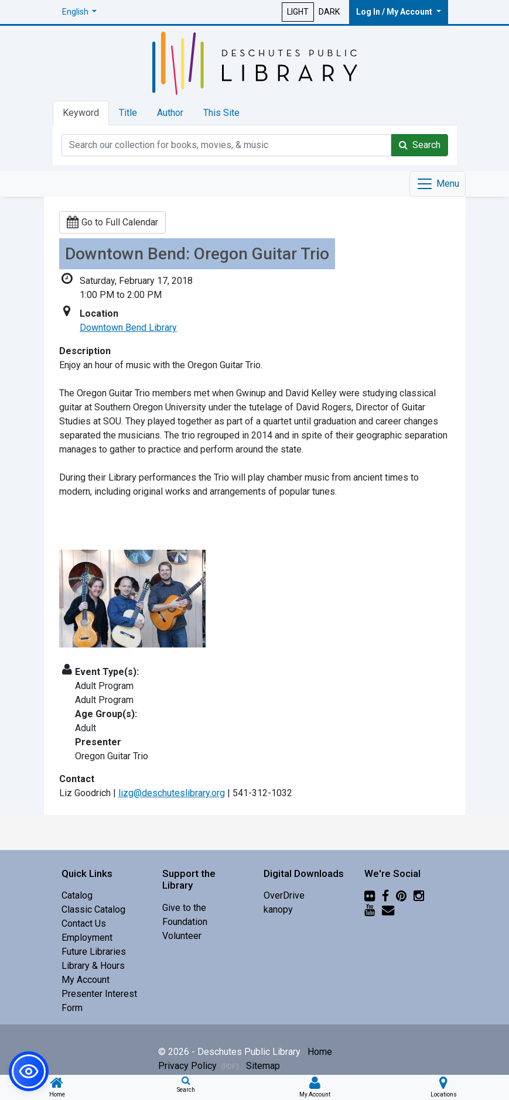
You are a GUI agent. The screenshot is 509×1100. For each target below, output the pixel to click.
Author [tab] (170, 112)
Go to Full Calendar (112, 222)
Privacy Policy (198, 1065)
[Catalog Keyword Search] (226, 145)
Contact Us (84, 923)
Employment (87, 937)
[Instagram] (419, 895)
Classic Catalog (93, 909)
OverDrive (284, 895)
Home (320, 1051)
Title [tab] (128, 112)
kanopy (278, 909)
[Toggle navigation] (437, 184)
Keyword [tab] (81, 112)
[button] (80, 12)
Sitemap (263, 1065)
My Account (86, 979)
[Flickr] (369, 895)
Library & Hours (93, 965)
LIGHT (298, 11)
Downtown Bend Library (128, 327)
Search (419, 144)
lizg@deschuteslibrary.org (171, 793)
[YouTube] (369, 909)
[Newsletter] (388, 909)
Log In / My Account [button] (395, 11)
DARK (329, 11)
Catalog (77, 895)
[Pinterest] (401, 895)
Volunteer (181, 935)
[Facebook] (385, 895)
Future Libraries (94, 951)
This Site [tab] (221, 112)
